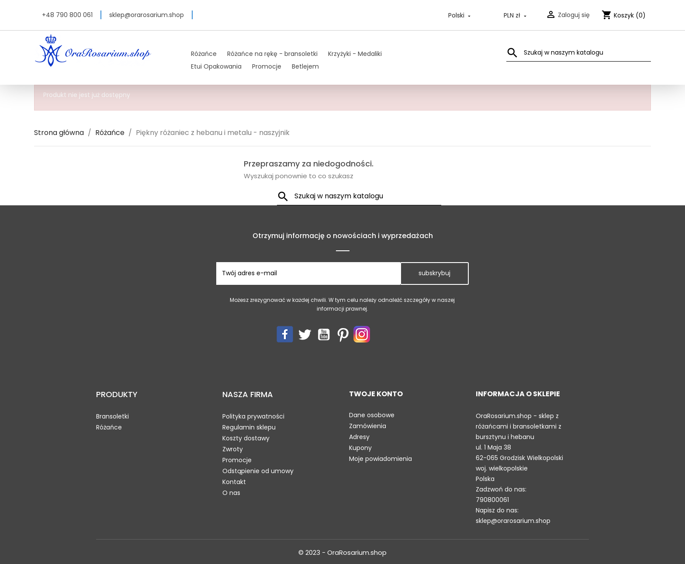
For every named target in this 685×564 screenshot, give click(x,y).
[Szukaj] (578, 52)
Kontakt (234, 481)
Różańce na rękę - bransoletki (272, 53)
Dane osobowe (371, 415)
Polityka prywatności (253, 416)
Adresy (359, 437)
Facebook (285, 334)
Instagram (361, 334)
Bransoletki (112, 416)
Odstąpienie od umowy (258, 471)
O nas (231, 492)
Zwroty (232, 449)
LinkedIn (381, 334)
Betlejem (305, 66)
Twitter (304, 334)
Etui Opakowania (216, 66)
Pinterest (342, 334)
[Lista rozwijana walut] (516, 15)
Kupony (360, 447)
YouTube (323, 334)
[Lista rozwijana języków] (460, 15)
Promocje (266, 66)
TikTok (400, 334)
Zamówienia (367, 426)
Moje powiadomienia (380, 458)
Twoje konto (376, 394)
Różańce (204, 53)
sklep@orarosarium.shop (146, 14)
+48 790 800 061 (67, 14)
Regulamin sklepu (249, 427)
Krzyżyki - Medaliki (355, 53)
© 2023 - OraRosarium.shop (342, 552)
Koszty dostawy (246, 438)
